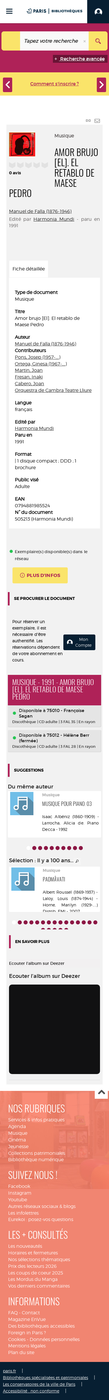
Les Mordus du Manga (33, 1279)
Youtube (17, 1199)
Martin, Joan (29, 370)
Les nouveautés (25, 1246)
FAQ (13, 1312)
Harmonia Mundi (53, 219)
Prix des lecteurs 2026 (32, 1266)
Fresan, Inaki (29, 377)
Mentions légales (27, 1346)
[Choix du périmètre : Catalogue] (10, 41)
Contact (31, 1312)
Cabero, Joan (29, 383)
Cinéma (17, 1140)
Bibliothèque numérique (36, 1159)
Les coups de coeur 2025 (35, 1273)
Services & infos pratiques (36, 1120)
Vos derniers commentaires (39, 1286)
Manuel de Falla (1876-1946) (40, 211)
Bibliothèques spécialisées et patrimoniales (45, 1377)
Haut (101, 1092)
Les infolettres (23, 1213)
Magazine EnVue (27, 1319)
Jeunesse (18, 1146)
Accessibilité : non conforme (31, 1390)
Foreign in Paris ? (27, 1333)
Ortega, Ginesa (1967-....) (41, 364)
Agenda (17, 1126)
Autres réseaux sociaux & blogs (42, 1206)
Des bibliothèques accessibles (41, 1326)
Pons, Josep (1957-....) (37, 357)
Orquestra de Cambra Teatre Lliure (53, 390)
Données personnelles (55, 1339)
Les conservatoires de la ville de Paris (39, 1384)
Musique (17, 1133)
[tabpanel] (54, 405)
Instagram (19, 1193)
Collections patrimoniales (36, 1153)
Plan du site (21, 1352)
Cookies (17, 1339)
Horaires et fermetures (33, 1253)
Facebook (19, 1186)
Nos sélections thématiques (39, 1259)
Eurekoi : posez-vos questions (40, 1219)
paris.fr (9, 1370)
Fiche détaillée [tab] (28, 269)
